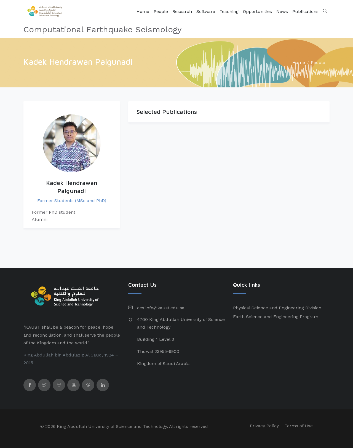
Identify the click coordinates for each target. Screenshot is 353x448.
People (161, 11)
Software (205, 11)
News (282, 11)
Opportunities (257, 11)
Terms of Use (299, 425)
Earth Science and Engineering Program (275, 316)
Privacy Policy (264, 425)
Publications (305, 11)
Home (143, 11)
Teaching (229, 11)
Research (182, 11)
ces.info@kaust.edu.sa (160, 307)
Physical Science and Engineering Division (277, 307)
